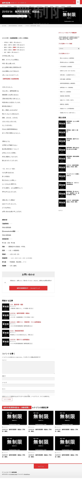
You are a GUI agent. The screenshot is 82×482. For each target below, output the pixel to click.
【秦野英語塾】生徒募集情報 (10, 82)
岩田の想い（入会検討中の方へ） (68, 77)
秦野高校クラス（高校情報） (67, 90)
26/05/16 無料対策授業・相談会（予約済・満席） (13, 434)
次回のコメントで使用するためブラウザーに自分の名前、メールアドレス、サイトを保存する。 (26, 399)
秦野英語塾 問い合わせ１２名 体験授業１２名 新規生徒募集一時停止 (73, 195)
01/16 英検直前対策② (17, 334)
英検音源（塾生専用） (65, 98)
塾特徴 (51, 8)
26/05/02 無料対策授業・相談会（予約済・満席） (66, 434)
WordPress (28, 478)
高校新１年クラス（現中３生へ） (68, 115)
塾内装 (57, 8)
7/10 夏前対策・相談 (16, 307)
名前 (4, 379)
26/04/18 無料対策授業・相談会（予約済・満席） (66, 460)
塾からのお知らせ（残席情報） (68, 61)
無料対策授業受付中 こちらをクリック (28, 291)
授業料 (16, 8)
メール (4, 385)
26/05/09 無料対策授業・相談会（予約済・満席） (40, 434)
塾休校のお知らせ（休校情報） (68, 65)
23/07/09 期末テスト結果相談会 (19, 342)
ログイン (61, 212)
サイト (3, 392)
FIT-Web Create (13, 478)
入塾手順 (69, 8)
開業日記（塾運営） (65, 106)
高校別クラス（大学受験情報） (68, 111)
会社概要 (76, 8)
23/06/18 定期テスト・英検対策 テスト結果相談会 (25, 325)
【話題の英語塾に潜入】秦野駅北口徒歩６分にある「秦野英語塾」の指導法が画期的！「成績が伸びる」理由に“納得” (69, 41)
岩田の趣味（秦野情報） (66, 82)
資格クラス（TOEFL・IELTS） (68, 102)
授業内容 (10, 8)
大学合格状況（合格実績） (67, 69)
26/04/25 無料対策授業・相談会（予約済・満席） (40, 460)
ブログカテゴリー (25, 8)
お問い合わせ (43, 8)
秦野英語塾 (14, 476)
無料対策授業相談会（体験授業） (18, 19)
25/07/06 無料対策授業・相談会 (19, 316)
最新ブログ (35, 8)
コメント (4, 363)
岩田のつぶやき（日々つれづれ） (68, 73)
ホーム (3, 8)
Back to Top (41, 470)
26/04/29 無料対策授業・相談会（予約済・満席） (13, 460)
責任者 (63, 8)
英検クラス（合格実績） (66, 94)
